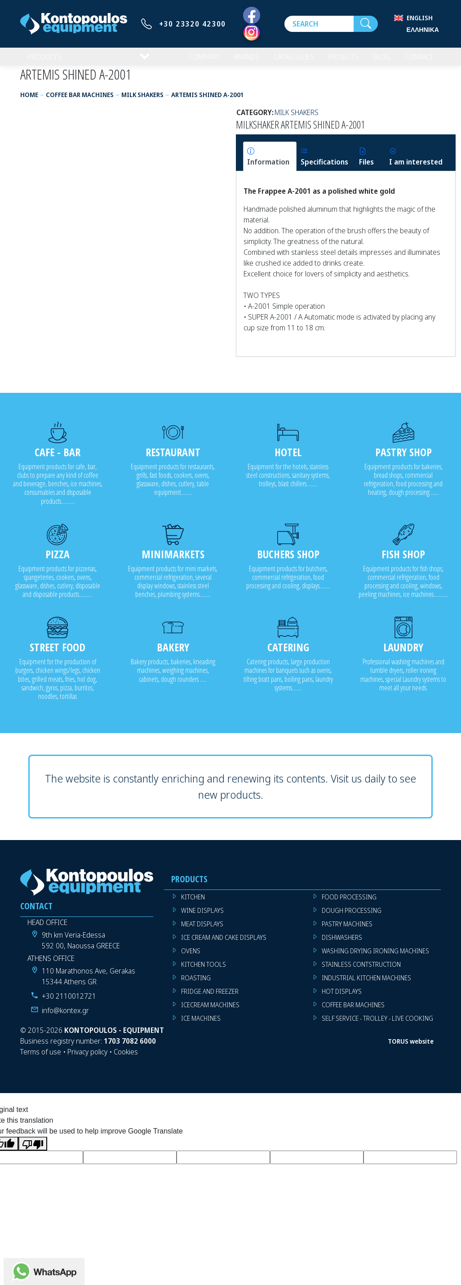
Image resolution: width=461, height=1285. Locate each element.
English (420, 17)
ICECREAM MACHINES (210, 1012)
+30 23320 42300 (192, 23)
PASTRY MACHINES (347, 931)
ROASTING (196, 985)
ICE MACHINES (201, 1025)
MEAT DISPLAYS (202, 931)
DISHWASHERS (342, 944)
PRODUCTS (45, 60)
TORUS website (411, 1048)
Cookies (126, 1059)
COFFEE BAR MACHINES (353, 1012)
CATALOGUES (285, 60)
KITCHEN (193, 904)
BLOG (377, 60)
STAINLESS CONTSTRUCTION (361, 971)
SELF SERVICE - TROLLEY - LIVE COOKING (377, 1025)
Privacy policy (87, 1059)
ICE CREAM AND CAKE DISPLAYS (223, 944)
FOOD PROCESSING (349, 904)
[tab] (270, 163)
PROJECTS (338, 60)
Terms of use (40, 1059)
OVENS (190, 958)
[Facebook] (252, 15)
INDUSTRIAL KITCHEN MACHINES (366, 985)
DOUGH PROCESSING (351, 917)
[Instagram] (252, 32)
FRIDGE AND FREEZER (210, 998)
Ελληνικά (423, 29)
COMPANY (190, 60)
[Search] (319, 24)
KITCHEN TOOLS (203, 971)
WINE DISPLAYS (202, 917)
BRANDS (235, 60)
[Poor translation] (32, 1151)
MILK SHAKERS (297, 119)
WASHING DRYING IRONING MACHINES (375, 958)
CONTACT (417, 60)
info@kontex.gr (65, 1018)
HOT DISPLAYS (342, 998)
